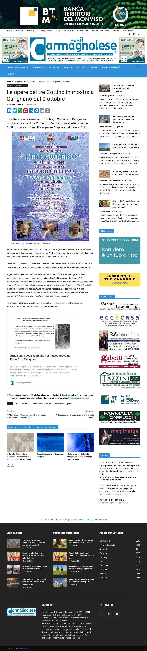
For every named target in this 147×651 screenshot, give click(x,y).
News (107, 30)
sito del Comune (62, 303)
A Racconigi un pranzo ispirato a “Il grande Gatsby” (75, 416)
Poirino (69, 67)
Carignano (39, 67)
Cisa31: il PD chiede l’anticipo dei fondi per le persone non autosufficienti (125, 204)
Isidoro (38, 253)
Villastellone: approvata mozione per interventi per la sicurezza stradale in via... (34, 581)
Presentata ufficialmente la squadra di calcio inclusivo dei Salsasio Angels (33, 555)
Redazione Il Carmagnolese (109, 153)
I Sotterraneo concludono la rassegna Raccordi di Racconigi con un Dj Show (79, 456)
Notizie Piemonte (97, 30)
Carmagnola (22, 67)
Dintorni (82, 67)
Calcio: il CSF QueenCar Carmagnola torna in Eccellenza (123, 88)
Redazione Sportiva (106, 96)
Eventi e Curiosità (21, 85)
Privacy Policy (47, 620)
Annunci (13, 74)
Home (10, 67)
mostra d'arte (59, 404)
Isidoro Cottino (38, 404)
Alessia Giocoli (104, 211)
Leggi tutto (36, 376)
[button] (137, 67)
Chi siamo (30, 30)
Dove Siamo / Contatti (44, 30)
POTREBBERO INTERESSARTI (20, 427)
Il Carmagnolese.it (20, 648)
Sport (95, 67)
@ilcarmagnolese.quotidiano (87, 519)
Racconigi (55, 67)
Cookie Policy (61, 620)
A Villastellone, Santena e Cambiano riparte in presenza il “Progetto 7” (26, 416)
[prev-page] (8, 465)
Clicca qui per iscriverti (79, 398)
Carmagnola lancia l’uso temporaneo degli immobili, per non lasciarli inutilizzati (33, 542)
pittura (69, 404)
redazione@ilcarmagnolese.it (112, 494)
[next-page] (12, 465)
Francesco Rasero (106, 127)
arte (16, 404)
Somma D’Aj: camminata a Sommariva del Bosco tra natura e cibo (81, 555)
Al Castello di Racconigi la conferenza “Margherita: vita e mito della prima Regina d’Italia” (19, 456)
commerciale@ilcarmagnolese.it (113, 502)
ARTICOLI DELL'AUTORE (46, 427)
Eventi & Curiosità (112, 67)
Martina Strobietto (16, 104)
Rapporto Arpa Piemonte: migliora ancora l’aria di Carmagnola (124, 119)
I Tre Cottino (25, 404)
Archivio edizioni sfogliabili (64, 30)
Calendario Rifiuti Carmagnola (122, 30)
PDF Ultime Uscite (82, 30)
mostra (49, 404)
